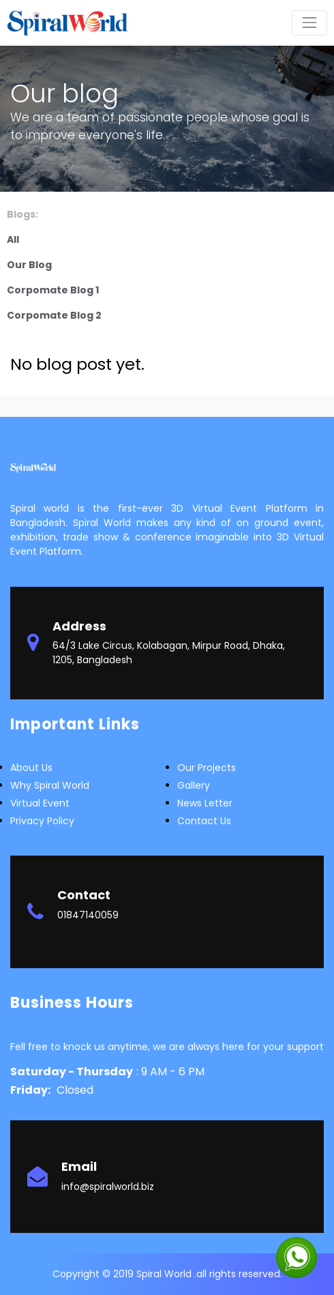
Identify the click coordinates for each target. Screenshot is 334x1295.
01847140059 (88, 915)
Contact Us (204, 821)
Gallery (193, 785)
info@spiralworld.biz (107, 1186)
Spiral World (165, 1274)
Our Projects (206, 767)
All (13, 239)
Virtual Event (40, 803)
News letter (204, 803)
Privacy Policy (42, 821)
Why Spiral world (49, 785)
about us (31, 767)
